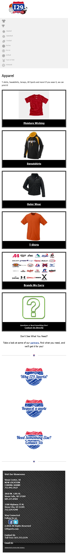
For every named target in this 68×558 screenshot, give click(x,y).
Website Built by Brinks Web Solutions (15, 547)
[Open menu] (64, 7)
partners (34, 342)
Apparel (8, 20)
